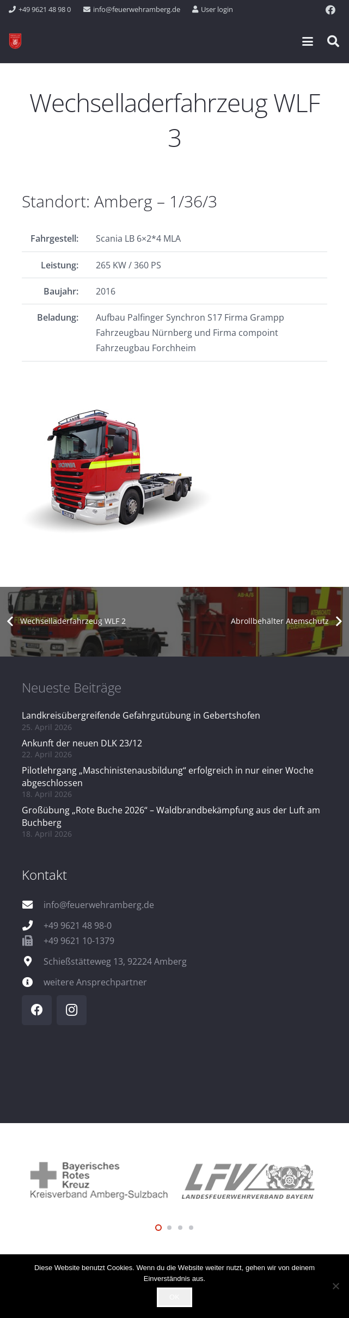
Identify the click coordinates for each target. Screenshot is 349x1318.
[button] (307, 41)
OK (174, 1297)
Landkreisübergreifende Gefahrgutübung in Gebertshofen (141, 715)
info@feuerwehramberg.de (99, 905)
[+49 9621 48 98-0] (33, 925)
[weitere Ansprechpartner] (33, 982)
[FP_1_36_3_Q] (174, 470)
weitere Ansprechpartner (95, 982)
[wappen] (15, 41)
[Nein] (335, 1285)
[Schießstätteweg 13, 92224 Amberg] (33, 961)
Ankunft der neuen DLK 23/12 (82, 743)
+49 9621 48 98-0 (78, 925)
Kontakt (44, 875)
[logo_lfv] (251, 1179)
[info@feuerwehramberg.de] (33, 904)
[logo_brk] (98, 1179)
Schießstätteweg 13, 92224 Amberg (115, 961)
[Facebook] (330, 10)
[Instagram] (72, 1010)
